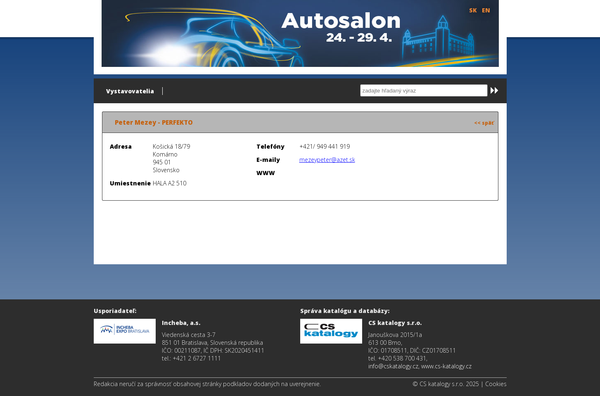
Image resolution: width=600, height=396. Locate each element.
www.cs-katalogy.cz (446, 366)
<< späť (484, 122)
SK (473, 10)
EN (486, 10)
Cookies (496, 384)
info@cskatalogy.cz (393, 366)
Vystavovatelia (130, 91)
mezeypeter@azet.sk (327, 160)
